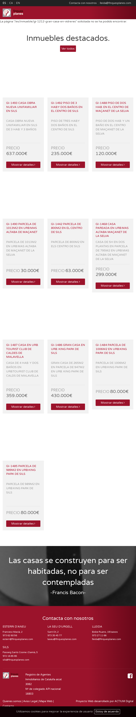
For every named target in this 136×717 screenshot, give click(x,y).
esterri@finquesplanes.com (18, 639)
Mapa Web (45, 701)
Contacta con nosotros (83, 3)
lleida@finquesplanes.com (115, 3)
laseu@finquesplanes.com (61, 639)
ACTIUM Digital (124, 701)
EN (18, 3)
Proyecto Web (85, 701)
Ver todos (68, 48)
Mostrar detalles (23, 165)
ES (4, 3)
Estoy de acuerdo (107, 711)
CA (11, 3)
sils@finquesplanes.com (16, 659)
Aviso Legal (30, 701)
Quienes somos (12, 701)
